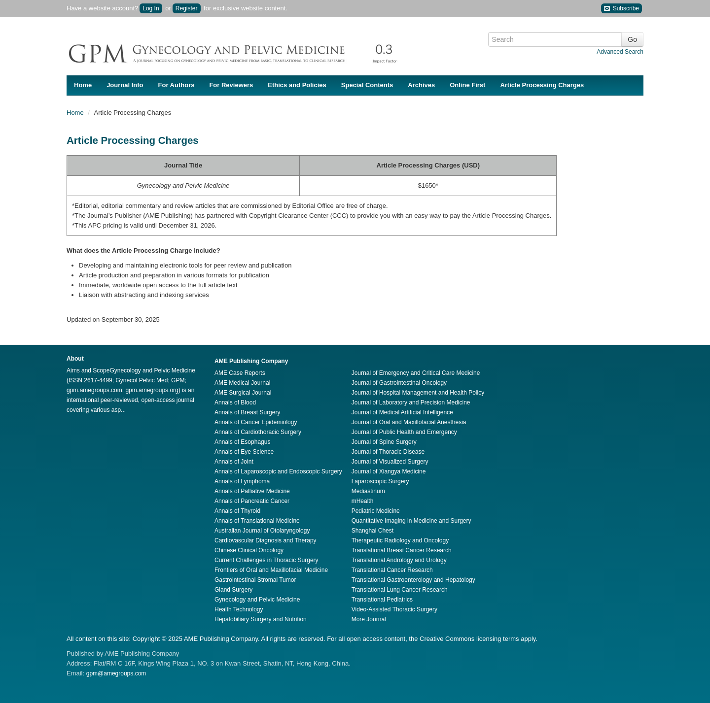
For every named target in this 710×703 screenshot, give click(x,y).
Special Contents (367, 85)
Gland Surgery (233, 589)
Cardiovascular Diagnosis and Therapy (265, 540)
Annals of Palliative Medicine (252, 491)
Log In (150, 8)
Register (187, 8)
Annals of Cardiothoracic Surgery (257, 432)
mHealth (363, 501)
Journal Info (124, 85)
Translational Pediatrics (382, 599)
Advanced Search (620, 51)
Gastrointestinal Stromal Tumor (255, 579)
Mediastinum (368, 491)
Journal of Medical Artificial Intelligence (402, 412)
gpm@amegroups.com (116, 673)
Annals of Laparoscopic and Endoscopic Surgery (278, 471)
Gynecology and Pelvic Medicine (257, 599)
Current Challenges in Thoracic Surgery (266, 560)
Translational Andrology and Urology (399, 560)
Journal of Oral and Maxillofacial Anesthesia (409, 422)
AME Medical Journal (242, 382)
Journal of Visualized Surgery (390, 461)
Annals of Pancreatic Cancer (251, 501)
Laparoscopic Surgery (380, 481)
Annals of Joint (233, 461)
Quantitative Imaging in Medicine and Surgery (411, 520)
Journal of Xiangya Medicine (389, 471)
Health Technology (238, 609)
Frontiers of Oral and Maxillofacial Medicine (271, 570)
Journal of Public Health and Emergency (404, 432)
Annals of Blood (235, 402)
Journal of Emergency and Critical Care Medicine (416, 372)
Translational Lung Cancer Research (400, 589)
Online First (467, 85)
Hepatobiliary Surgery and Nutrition (260, 619)
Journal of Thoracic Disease (388, 451)
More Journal (369, 619)
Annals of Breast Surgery (247, 412)
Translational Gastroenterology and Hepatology (413, 579)
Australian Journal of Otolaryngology (262, 530)
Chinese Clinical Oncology (249, 550)
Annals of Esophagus (242, 441)
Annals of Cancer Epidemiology (255, 422)
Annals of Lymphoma (242, 481)
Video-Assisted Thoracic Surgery (394, 609)
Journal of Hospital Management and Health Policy (418, 392)
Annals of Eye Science (244, 451)
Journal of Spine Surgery (384, 441)
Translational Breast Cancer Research (402, 550)
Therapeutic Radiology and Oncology (400, 540)
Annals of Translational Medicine (257, 520)
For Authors (176, 85)
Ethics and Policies (297, 85)
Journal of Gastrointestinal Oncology (399, 382)
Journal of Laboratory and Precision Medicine (411, 402)
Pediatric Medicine (376, 510)
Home (83, 85)
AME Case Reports (239, 372)
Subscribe (621, 8)
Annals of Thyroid (237, 510)
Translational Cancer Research (392, 570)
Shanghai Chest (372, 530)
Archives (421, 85)
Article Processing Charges (542, 85)
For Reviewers (231, 85)
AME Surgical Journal (242, 392)
